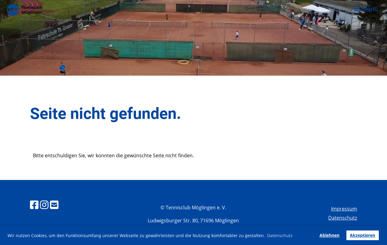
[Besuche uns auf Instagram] (44, 204)
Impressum (344, 208)
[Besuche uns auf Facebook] (34, 204)
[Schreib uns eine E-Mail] (54, 204)
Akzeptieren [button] (362, 235)
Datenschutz (342, 217)
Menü (366, 9)
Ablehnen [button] (329, 235)
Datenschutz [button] (280, 235)
